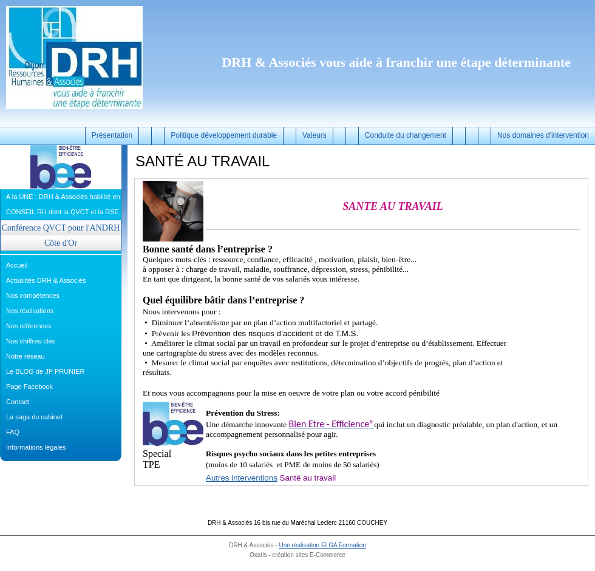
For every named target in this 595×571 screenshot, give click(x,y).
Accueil (16, 265)
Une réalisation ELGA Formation (322, 545)
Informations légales (36, 447)
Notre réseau (25, 356)
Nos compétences (32, 295)
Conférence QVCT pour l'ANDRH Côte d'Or (61, 235)
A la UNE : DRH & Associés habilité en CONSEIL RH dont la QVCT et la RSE (63, 204)
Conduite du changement (405, 135)
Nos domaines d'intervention (543, 135)
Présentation (112, 135)
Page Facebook (29, 386)
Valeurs (314, 135)
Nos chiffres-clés (30, 341)
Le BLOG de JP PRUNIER (45, 371)
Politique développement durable (224, 135)
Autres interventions (241, 477)
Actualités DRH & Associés (46, 280)
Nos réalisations (29, 310)
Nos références (29, 325)
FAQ (12, 432)
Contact (17, 401)
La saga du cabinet (34, 417)
